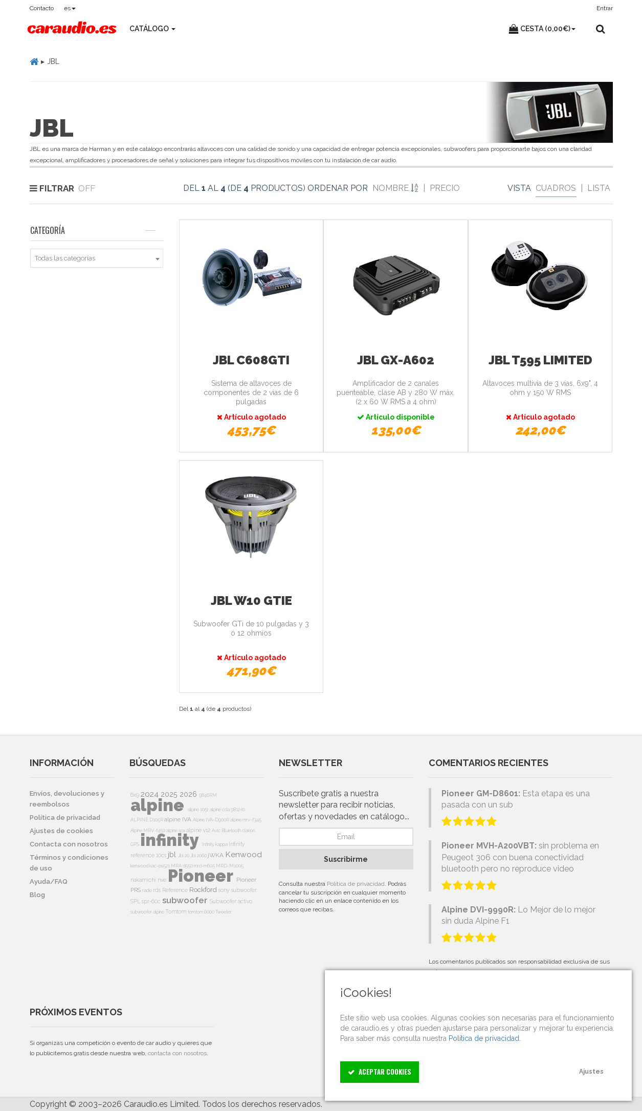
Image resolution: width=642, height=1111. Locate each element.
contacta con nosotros (177, 1053)
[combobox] (97, 258)
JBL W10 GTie (251, 600)
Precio (445, 188)
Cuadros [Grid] (556, 188)
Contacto (42, 8)
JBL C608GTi (251, 360)
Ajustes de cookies (61, 831)
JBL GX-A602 (395, 360)
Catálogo (152, 29)
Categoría (93, 230)
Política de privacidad (356, 883)
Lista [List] (598, 188)
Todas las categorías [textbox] (65, 258)
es (70, 8)
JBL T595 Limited (540, 360)
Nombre (395, 188)
